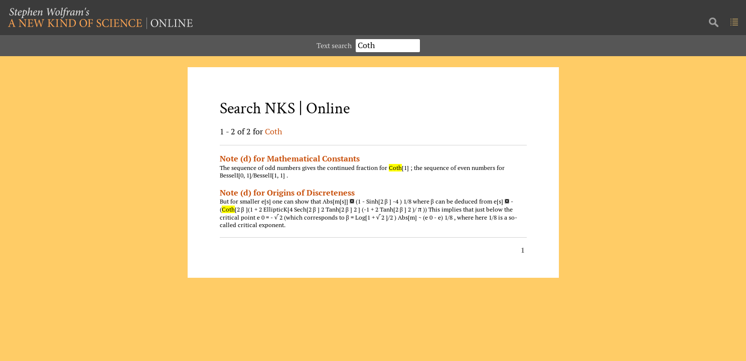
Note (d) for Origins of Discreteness (287, 192)
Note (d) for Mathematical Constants (290, 158)
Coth (273, 131)
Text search (334, 45)
